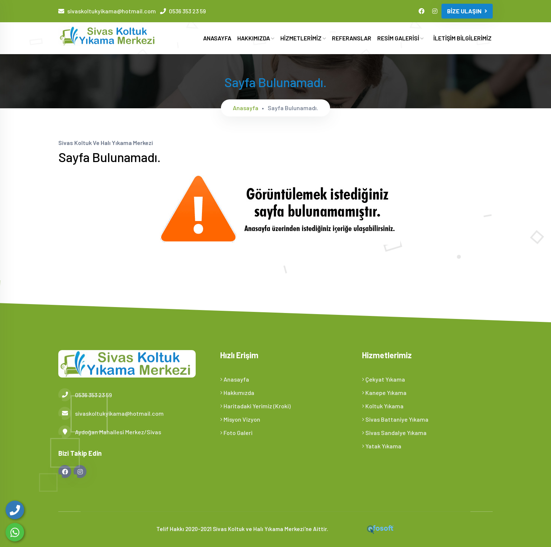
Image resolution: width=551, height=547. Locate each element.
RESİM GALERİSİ (400, 38)
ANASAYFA (217, 38)
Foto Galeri (236, 432)
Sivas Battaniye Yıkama (395, 419)
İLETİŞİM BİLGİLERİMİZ (462, 38)
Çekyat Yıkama (383, 379)
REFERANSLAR (351, 38)
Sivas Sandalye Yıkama (394, 432)
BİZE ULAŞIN (467, 10)
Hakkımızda (237, 392)
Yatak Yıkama (381, 445)
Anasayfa (245, 107)
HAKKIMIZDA (255, 38)
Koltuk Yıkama (383, 405)
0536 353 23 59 (187, 10)
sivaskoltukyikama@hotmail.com (111, 10)
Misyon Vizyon (240, 419)
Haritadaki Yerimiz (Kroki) (255, 405)
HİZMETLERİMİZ (303, 38)
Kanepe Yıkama (384, 392)
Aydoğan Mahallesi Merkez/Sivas (109, 431)
